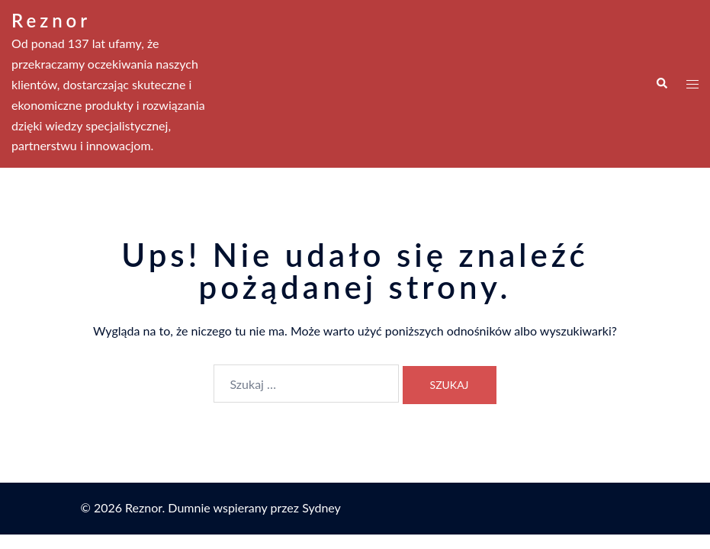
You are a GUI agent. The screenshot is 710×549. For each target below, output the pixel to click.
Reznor (51, 20)
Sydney (321, 507)
